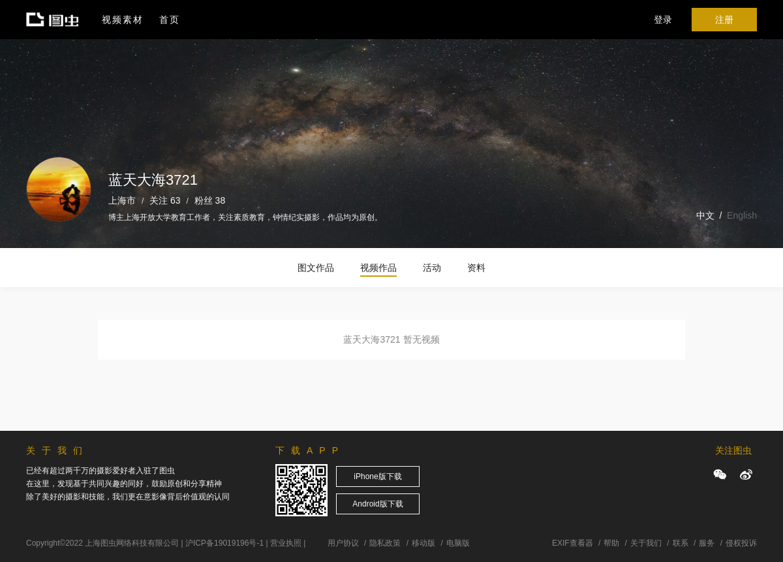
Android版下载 (377, 503)
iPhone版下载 (377, 476)
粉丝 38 (209, 200)
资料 (476, 267)
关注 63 (164, 200)
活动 (432, 267)
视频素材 (123, 19)
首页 (169, 19)
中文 (705, 215)
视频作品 (378, 267)
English (742, 215)
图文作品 (316, 267)
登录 (663, 19)
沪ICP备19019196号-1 (224, 543)
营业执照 (285, 543)
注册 (724, 19)
